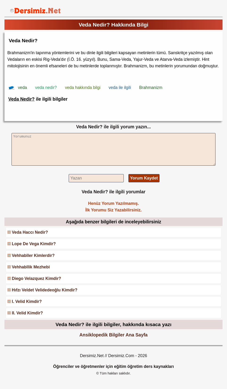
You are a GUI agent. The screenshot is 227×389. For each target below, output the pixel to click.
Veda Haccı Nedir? (30, 232)
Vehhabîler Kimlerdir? (33, 255)
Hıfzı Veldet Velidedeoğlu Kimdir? (44, 290)
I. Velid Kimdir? (27, 301)
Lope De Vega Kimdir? (34, 243)
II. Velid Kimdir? (27, 313)
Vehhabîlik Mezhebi (31, 267)
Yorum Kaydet (144, 178)
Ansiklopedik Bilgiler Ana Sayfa (114, 334)
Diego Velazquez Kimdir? (36, 278)
